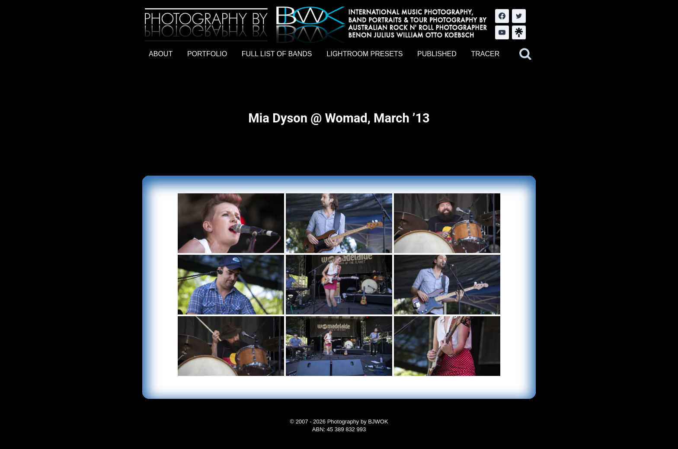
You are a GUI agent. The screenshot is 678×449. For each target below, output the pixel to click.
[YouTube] (502, 32)
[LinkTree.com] (519, 32)
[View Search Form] (525, 54)
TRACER (485, 54)
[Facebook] (502, 16)
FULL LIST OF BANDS (277, 54)
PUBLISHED (437, 54)
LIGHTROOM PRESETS (364, 54)
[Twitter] (519, 16)
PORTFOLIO (207, 54)
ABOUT (161, 54)
